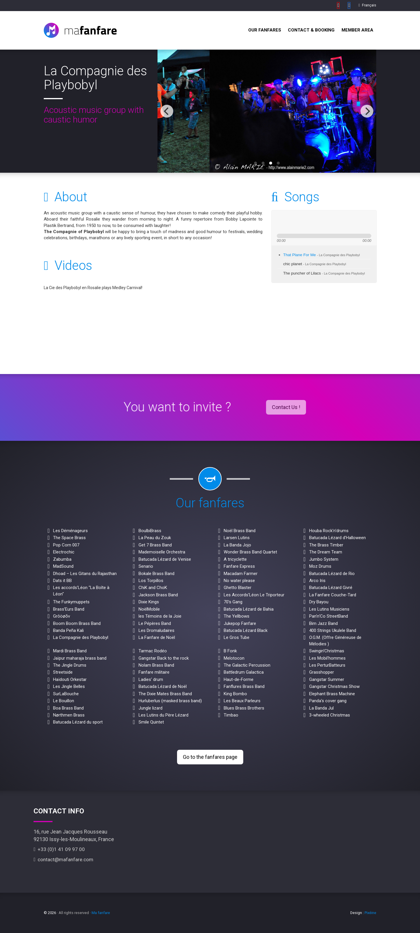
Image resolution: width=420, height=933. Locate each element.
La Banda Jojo (237, 545)
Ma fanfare (101, 913)
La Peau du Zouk (155, 537)
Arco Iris (317, 580)
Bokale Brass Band (156, 573)
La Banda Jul (321, 708)
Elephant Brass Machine (332, 693)
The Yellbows (236, 616)
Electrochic (63, 552)
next (301, 222)
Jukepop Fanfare (240, 623)
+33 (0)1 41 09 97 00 (59, 849)
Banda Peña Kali (68, 630)
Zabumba (62, 559)
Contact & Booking (311, 30)
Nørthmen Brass (69, 715)
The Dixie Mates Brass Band (165, 693)
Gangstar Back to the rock (164, 658)
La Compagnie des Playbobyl (80, 637)
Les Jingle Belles (69, 686)
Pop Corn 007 (66, 545)
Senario (146, 566)
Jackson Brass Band (158, 594)
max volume (341, 222)
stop (310, 222)
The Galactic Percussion (247, 665)
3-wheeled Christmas (329, 715)
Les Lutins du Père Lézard (163, 715)
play (290, 222)
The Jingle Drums (69, 665)
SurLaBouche (66, 693)
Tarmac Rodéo (153, 651)
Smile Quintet (151, 722)
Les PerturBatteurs (327, 665)
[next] (366, 111)
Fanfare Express (239, 566)
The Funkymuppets (71, 601)
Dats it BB (62, 580)
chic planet (314, 264)
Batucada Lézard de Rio (332, 573)
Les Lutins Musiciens (329, 609)
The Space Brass (69, 537)
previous (280, 222)
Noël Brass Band (240, 530)
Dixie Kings (149, 601)
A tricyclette (235, 559)
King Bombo (235, 693)
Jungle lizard (150, 708)
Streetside (63, 672)
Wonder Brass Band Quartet (250, 552)
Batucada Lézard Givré (330, 587)
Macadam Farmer (241, 573)
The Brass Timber (326, 545)
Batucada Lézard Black (245, 630)
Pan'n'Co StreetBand (328, 616)
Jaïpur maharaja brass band (79, 658)
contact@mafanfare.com (63, 859)
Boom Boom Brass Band (77, 623)
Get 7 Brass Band (155, 545)
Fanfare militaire (154, 672)
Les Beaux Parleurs (242, 700)
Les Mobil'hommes (327, 658)
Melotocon (234, 658)
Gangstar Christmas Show (334, 686)
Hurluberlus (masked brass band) (170, 700)
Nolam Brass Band (156, 665)
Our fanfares (264, 30)
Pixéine (370, 913)
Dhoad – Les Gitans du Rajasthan (85, 573)
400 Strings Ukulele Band (332, 630)
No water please (239, 580)
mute (319, 222)
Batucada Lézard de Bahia (249, 609)
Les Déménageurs (70, 530)
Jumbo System (323, 559)
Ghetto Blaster (237, 587)
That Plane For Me (321, 255)
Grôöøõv (61, 616)
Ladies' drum (151, 679)
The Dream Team (325, 552)
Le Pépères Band (155, 623)
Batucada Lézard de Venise (165, 559)
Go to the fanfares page (210, 757)
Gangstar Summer (326, 679)
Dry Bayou (318, 601)
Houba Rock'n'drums (329, 530)
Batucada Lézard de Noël (163, 686)
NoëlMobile (149, 609)
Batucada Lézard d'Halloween (337, 537)
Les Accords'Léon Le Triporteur (254, 594)
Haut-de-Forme (238, 679)
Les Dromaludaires (156, 630)
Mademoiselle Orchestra (162, 552)
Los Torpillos (151, 580)
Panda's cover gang (327, 700)
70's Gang (233, 601)
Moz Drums (320, 566)
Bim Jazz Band (323, 623)
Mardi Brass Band (70, 651)
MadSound (63, 566)
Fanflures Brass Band (244, 686)
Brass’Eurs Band (68, 609)
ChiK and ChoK (153, 587)
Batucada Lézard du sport (78, 722)
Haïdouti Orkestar (70, 679)
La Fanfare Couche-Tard (332, 594)
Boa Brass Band (68, 708)
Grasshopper (321, 672)
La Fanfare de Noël (157, 637)
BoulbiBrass (150, 530)
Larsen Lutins (237, 537)
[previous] (166, 111)
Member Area (357, 30)
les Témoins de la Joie (160, 616)
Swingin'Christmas (326, 651)
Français (367, 5)
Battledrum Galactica (244, 672)
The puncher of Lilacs (324, 273)
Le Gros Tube (236, 637)
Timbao (231, 715)
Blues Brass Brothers (244, 708)
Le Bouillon (63, 700)
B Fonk (230, 651)
